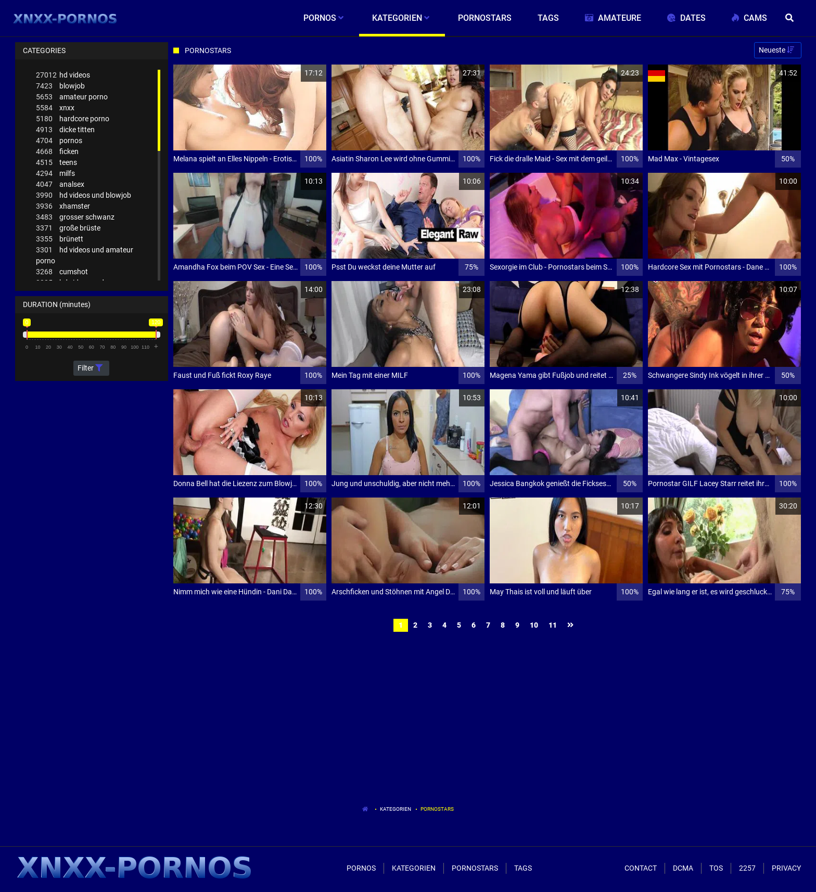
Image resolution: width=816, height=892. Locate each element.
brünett (59, 239)
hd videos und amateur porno (84, 255)
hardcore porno (72, 118)
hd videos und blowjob (83, 195)
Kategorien (395, 809)
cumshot (62, 271)
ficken (57, 151)
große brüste (68, 228)
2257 (747, 868)
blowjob (60, 86)
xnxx (55, 108)
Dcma (683, 868)
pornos (59, 140)
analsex (60, 184)
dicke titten (65, 129)
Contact (640, 868)
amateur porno (72, 97)
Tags (523, 868)
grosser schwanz (75, 217)
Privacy (786, 868)
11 (553, 625)
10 (534, 625)
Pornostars (437, 809)
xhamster (63, 206)
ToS (716, 868)
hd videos (63, 75)
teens (56, 162)
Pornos (361, 868)
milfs (55, 173)
